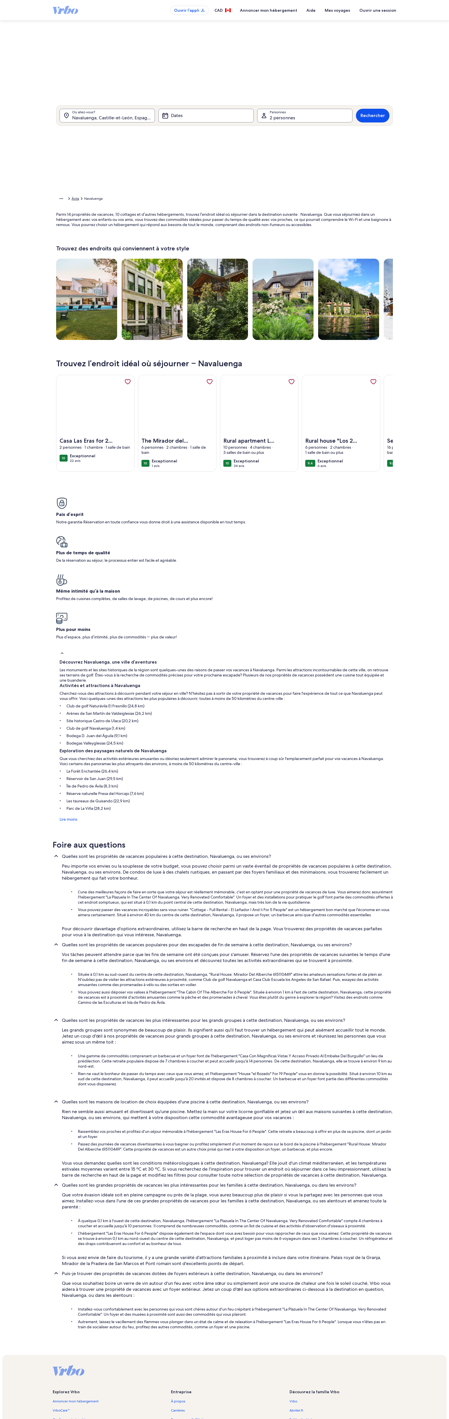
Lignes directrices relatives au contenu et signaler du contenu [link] (218, 1378)
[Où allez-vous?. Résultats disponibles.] (107, 123)
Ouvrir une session (377, 10)
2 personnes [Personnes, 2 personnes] (282, 125)
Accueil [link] (62, 199)
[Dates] (206, 123)
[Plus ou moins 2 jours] (221, 263)
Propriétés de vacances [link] (91, 199)
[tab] (205, 139)
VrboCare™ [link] (61, 1314)
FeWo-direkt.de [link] (302, 1323)
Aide (311, 10)
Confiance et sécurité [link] (69, 1323)
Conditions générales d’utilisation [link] (196, 1351)
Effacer (298, 281)
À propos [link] (178, 1305)
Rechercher (373, 123)
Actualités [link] (178, 1333)
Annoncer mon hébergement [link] (76, 1305)
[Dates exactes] (175, 263)
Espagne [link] (120, 199)
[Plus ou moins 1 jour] (200, 263)
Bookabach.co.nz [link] (303, 1333)
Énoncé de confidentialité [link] (191, 1360)
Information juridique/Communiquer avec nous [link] (208, 1342)
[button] (204, 185)
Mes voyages (337, 10)
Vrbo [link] (293, 1305)
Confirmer (327, 281)
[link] (127, 390)
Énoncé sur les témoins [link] (188, 1369)
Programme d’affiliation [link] (189, 1323)
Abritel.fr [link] (296, 1314)
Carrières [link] (178, 1314)
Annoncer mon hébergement (268, 10)
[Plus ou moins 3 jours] (244, 263)
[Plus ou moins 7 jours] (266, 263)
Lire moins (65, 723)
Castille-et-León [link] (144, 199)
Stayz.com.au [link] (300, 1342)
